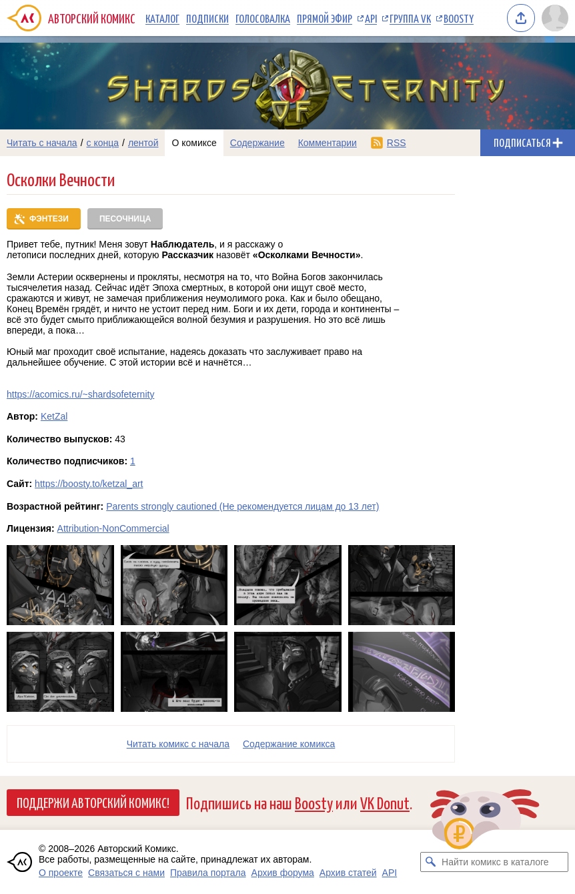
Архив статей (348, 872)
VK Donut (385, 802)
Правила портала (208, 872)
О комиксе (193, 142)
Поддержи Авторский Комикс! (93, 802)
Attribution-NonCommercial (113, 528)
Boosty (459, 18)
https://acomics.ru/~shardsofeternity (80, 394)
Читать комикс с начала (178, 744)
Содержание (257, 142)
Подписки (207, 18)
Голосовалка (262, 18)
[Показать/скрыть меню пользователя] (555, 18)
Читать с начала (42, 142)
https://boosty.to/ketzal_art (89, 483)
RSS (396, 142)
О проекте (61, 872)
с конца (103, 142)
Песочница (125, 218)
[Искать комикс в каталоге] (430, 862)
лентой (143, 142)
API (371, 18)
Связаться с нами (126, 872)
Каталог (162, 18)
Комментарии (327, 142)
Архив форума (282, 872)
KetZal (54, 416)
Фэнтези (49, 218)
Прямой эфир (324, 18)
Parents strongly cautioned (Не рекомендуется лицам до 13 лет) (242, 506)
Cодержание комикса (289, 744)
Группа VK (410, 18)
